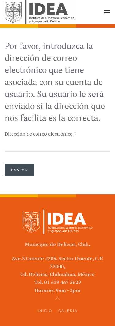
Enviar (19, 170)
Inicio (45, 311)
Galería (68, 311)
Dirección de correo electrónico (40, 133)
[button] (107, 12)
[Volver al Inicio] (39, 12)
